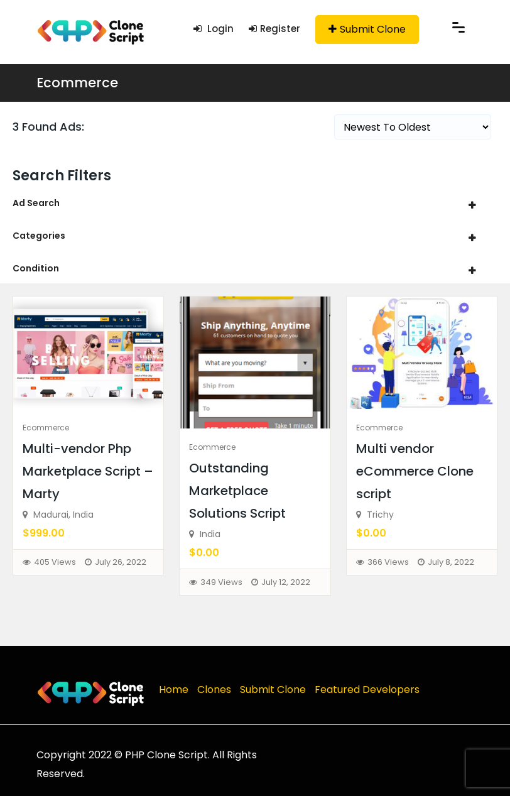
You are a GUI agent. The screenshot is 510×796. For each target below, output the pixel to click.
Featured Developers (367, 689)
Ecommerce (77, 83)
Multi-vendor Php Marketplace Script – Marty (88, 471)
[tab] (255, 203)
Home (173, 689)
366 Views (388, 562)
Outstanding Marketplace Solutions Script (237, 490)
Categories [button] (39, 235)
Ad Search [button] (36, 203)
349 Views (221, 582)
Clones (214, 689)
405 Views (55, 562)
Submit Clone (367, 29)
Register (274, 28)
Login (213, 28)
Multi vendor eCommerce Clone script (415, 471)
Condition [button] (36, 268)
